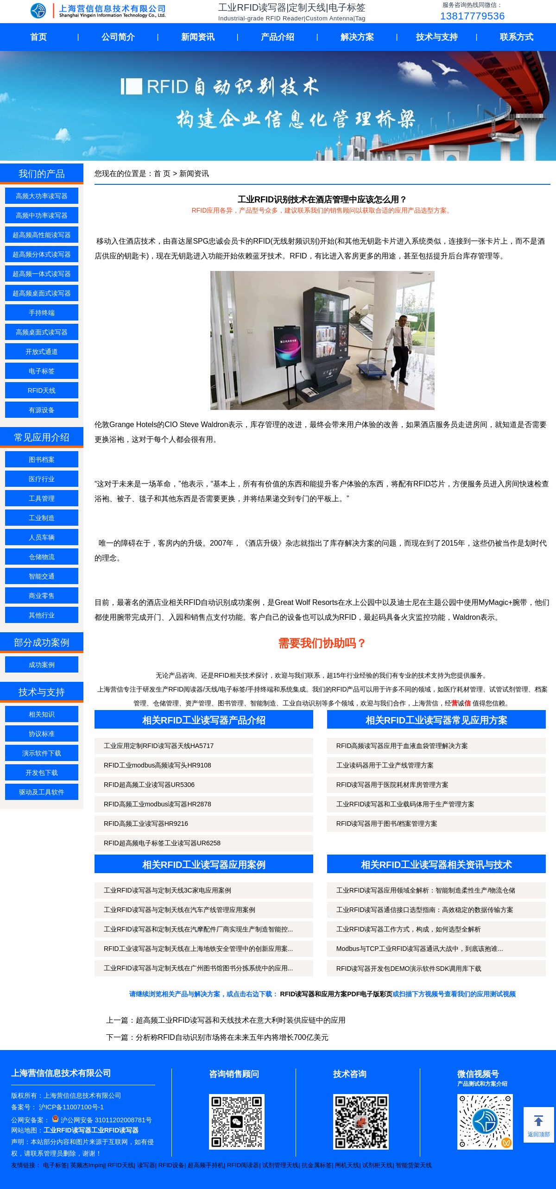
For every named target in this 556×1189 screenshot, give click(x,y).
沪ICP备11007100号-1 (70, 1107)
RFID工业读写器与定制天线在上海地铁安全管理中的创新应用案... (198, 948)
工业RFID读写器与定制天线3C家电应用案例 (167, 890)
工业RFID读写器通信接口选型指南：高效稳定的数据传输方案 (425, 909)
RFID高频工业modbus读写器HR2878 (157, 804)
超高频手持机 (206, 1165)
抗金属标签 (317, 1165)
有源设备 (42, 410)
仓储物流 (42, 556)
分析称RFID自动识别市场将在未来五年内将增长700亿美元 (232, 1037)
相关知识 (42, 714)
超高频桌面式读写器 (42, 293)
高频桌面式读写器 (42, 332)
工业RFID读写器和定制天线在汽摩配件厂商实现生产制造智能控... (198, 929)
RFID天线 (42, 390)
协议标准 (42, 733)
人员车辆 (42, 537)
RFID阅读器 (243, 1165)
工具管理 (42, 498)
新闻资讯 (198, 37)
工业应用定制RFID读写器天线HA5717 (159, 745)
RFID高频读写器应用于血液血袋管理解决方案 (402, 745)
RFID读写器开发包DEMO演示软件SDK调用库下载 (408, 968)
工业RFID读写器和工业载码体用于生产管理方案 (405, 804)
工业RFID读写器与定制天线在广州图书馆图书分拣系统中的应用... (198, 968)
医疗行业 (42, 479)
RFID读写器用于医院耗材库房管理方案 (392, 784)
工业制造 (42, 518)
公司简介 (118, 37)
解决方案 (357, 37)
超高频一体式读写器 (42, 273)
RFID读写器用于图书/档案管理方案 (387, 823)
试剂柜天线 (377, 1165)
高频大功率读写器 (42, 196)
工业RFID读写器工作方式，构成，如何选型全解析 (408, 929)
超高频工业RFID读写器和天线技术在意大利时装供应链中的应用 (241, 1020)
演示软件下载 (41, 753)
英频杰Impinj (87, 1165)
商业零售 (42, 595)
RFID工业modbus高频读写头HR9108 (157, 765)
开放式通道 (41, 351)
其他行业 (42, 615)
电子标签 (42, 371)
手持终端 (42, 312)
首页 (38, 37)
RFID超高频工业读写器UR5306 (149, 784)
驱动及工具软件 (41, 792)
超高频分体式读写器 (42, 254)
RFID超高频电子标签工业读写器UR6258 (162, 843)
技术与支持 (437, 37)
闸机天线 (347, 1165)
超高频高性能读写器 (42, 235)
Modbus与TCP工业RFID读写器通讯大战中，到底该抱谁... (419, 948)
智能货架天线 (414, 1165)
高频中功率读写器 (42, 215)
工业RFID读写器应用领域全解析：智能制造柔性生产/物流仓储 (426, 890)
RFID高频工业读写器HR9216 (146, 823)
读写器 (146, 1165)
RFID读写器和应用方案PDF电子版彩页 (336, 994)
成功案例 (42, 664)
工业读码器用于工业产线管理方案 (385, 765)
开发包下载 (41, 772)
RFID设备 (171, 1165)
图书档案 (42, 459)
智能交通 (42, 576)
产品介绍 (277, 37)
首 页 (162, 173)
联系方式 (516, 37)
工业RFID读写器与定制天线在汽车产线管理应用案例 (179, 909)
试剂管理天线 (280, 1165)
